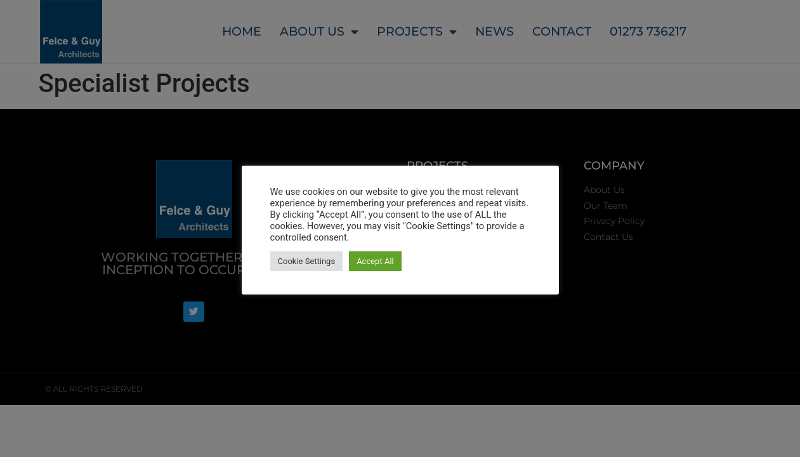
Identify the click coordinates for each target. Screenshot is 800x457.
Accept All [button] (375, 261)
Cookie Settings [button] (307, 261)
